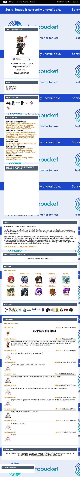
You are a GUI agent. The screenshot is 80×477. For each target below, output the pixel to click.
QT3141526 (8, 327)
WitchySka (11, 286)
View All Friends (10, 270)
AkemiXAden (24, 274)
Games (32, 2)
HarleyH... (52, 274)
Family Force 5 (11, 154)
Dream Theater (11, 152)
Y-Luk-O (20, 152)
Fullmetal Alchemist (28, 124)
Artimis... (66, 274)
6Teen (24, 134)
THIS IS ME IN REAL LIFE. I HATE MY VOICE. (20, 247)
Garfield (16, 145)
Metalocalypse (23, 138)
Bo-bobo (9, 145)
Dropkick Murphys (25, 150)
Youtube (30, 158)
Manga (12, 158)
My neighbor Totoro (13, 124)
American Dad (16, 134)
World (25, 2)
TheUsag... (38, 274)
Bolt (13, 125)
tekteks (17, 158)
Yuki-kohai (38, 286)
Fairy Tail (33, 143)
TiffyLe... (11, 274)
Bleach (8, 125)
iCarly (32, 136)
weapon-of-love (10, 350)
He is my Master (17, 127)
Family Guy (10, 133)
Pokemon (9, 159)
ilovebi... (66, 286)
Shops (11, 2)
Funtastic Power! (30, 152)
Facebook (17, 159)
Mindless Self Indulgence (15, 149)
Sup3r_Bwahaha (10, 339)
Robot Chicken (20, 133)
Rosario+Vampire (23, 143)
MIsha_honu (24, 286)
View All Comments (11, 323)
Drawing (24, 158)
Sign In (75, 2)
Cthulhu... (52, 286)
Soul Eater (27, 129)
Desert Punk (23, 125)
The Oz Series (11, 143)
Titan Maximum (11, 138)
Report (58, 327)
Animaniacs (13, 139)
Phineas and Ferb (23, 136)
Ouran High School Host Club (20, 128)
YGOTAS (27, 127)
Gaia (8, 158)
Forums (19, 2)
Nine (16, 125)
